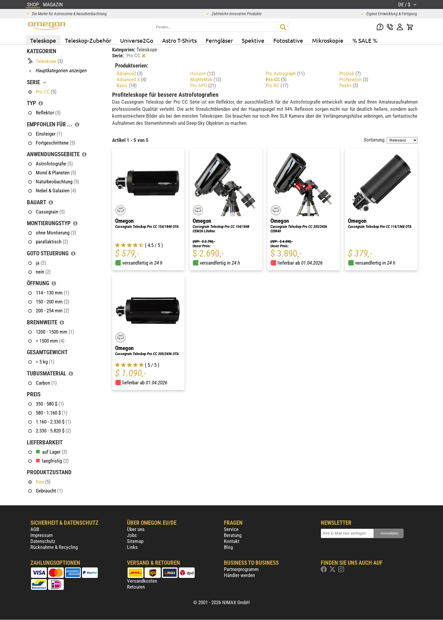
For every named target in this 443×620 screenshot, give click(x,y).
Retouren (136, 587)
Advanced (129, 73)
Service (231, 529)
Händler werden (239, 575)
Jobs (132, 535)
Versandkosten (142, 581)
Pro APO (203, 85)
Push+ (348, 85)
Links (132, 547)
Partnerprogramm (241, 569)
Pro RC (277, 85)
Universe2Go (136, 40)
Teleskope (43, 40)
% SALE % (364, 40)
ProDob (350, 73)
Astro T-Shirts (179, 40)
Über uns (136, 529)
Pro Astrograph (285, 73)
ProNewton (353, 79)
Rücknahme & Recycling (54, 547)
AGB (34, 529)
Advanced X (131, 79)
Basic (127, 85)
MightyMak (205, 79)
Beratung (232, 535)
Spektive (253, 40)
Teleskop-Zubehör (88, 40)
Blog (228, 547)
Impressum (41, 535)
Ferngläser (219, 40)
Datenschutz (42, 541)
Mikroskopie (327, 40)
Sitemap (135, 541)
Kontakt (231, 541)
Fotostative (288, 40)
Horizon (202, 73)
